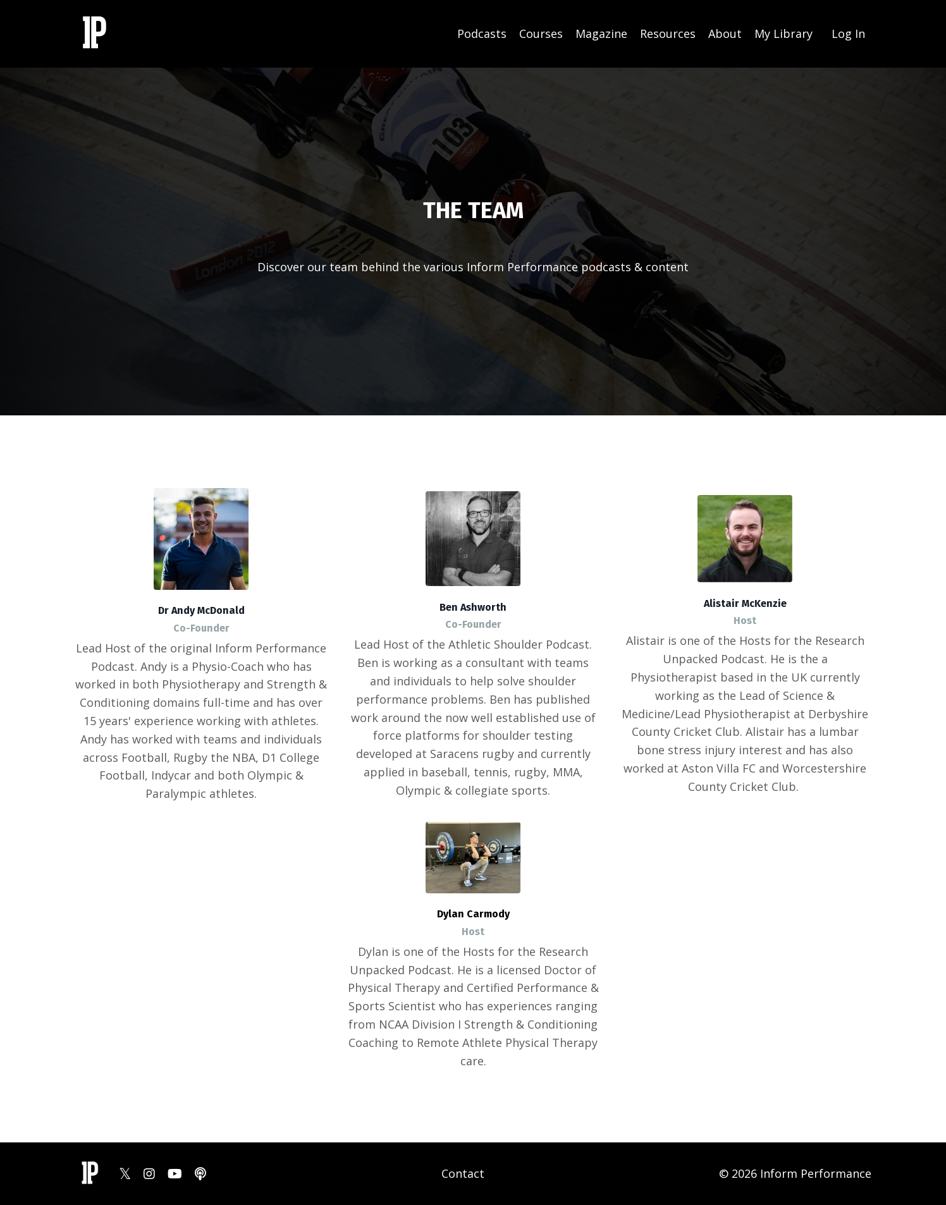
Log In (848, 33)
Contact (462, 1173)
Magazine (601, 33)
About (725, 33)
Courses (541, 33)
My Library (783, 33)
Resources (668, 33)
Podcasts (482, 33)
